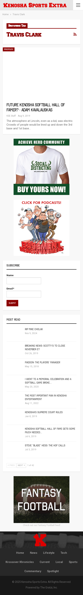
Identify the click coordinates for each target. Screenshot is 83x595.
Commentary (32, 571)
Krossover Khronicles (20, 562)
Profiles (8, 49)
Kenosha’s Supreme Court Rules (44, 412)
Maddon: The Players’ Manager (42, 362)
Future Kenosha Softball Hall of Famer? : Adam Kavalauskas (36, 107)
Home (20, 553)
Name (24, 279)
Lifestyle (49, 553)
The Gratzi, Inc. (49, 587)
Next (21, 465)
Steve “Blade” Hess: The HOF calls (45, 445)
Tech (63, 553)
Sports (73, 562)
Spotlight (53, 571)
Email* (24, 292)
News (33, 553)
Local (59, 562)
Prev (11, 465)
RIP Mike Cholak (34, 329)
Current (45, 562)
